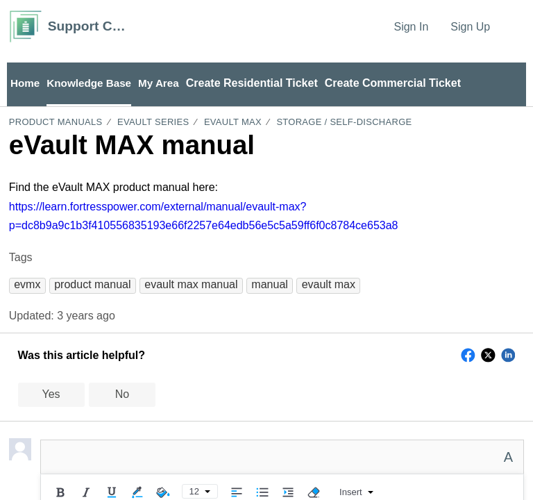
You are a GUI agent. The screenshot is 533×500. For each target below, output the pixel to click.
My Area (165, 84)
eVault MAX (233, 123)
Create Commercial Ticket (400, 83)
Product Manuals (56, 123)
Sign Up (470, 27)
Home (25, 84)
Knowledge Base (92, 84)
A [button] (508, 457)
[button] (27, 285)
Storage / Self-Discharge (344, 123)
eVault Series (153, 123)
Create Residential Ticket (259, 83)
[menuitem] (515, 26)
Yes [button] (51, 395)
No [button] (122, 395)
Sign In (411, 27)
